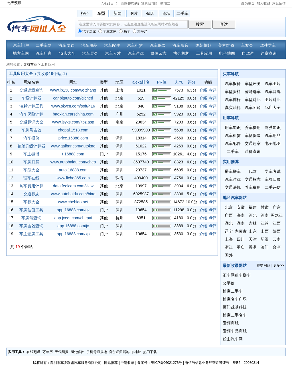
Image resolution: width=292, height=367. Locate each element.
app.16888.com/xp (73, 234)
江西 (277, 223)
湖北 (229, 223)
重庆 (241, 247)
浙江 (229, 247)
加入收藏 (263, 3)
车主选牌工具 (31, 234)
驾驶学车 (268, 45)
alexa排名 (141, 82)
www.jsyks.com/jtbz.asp (73, 122)
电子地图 (227, 53)
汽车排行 (233, 99)
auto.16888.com (73, 170)
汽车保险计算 (31, 114)
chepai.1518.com (73, 130)
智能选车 (253, 91)
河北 (253, 215)
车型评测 (253, 83)
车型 (101, 13)
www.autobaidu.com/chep (73, 162)
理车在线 (31, 178)
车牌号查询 (31, 218)
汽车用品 (89, 45)
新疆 (265, 239)
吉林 (253, 223)
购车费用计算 (31, 186)
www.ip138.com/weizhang (73, 90)
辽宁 (229, 231)
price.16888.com (73, 138)
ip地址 (136, 352)
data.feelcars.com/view (73, 186)
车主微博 (31, 154)
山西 (265, 231)
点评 (212, 90)
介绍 (203, 90)
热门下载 (150, 352)
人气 (179, 82)
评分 (192, 82)
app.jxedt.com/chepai (73, 218)
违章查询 (269, 53)
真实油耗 (233, 107)
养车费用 (253, 127)
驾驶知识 (273, 127)
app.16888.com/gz (73, 210)
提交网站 (263, 265)
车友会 (247, 45)
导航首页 (30, 64)
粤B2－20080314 (246, 363)
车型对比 (253, 99)
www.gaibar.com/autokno (73, 146)
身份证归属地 (119, 352)
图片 (134, 13)
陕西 (277, 231)
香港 (253, 247)
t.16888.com (73, 154)
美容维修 (226, 45)
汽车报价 (31, 138)
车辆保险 (253, 135)
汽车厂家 (44, 53)
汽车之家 (87, 31)
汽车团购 (66, 45)
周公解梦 (77, 352)
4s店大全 (273, 107)
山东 (253, 231)
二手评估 (273, 187)
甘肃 (265, 207)
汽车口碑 (273, 91)
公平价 (229, 283)
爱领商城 (231, 323)
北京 (229, 207)
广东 (277, 207)
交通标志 (31, 194)
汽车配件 (112, 45)
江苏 (265, 223)
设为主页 (248, 3)
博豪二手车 (233, 291)
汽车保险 (158, 45)
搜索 (200, 24)
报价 (85, 13)
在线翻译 (33, 352)
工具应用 (204, 53)
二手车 (182, 13)
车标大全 (31, 202)
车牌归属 (31, 162)
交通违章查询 (31, 90)
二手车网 (44, 45)
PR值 (161, 82)
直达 (224, 24)
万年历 (47, 352)
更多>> (278, 265)
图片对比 (273, 99)
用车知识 (233, 127)
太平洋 (140, 31)
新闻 (117, 13)
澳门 (265, 247)
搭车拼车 (233, 171)
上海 (229, 239)
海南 (241, 215)
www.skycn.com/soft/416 (73, 106)
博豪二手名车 (235, 315)
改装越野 (203, 45)
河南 (265, 215)
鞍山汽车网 (233, 339)
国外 (229, 255)
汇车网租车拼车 (237, 275)
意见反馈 (279, 3)
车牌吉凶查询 (31, 226)
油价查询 (253, 151)
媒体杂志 (159, 53)
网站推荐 (111, 363)
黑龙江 (277, 215)
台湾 (277, 247)
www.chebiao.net (73, 202)
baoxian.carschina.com (73, 114)
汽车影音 (180, 45)
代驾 (253, 171)
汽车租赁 (135, 45)
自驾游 (248, 53)
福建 (253, 207)
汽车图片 (273, 83)
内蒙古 (241, 231)
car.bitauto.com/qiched (73, 98)
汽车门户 (21, 45)
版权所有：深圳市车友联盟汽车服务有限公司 (67, 363)
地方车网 (21, 53)
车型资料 (233, 91)
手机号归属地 (96, 352)
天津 (253, 239)
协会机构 (181, 53)
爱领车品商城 (235, 331)
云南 (277, 239)
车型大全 (31, 170)
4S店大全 (66, 53)
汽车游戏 (136, 53)
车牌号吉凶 (31, 130)
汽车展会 (90, 53)
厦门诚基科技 (235, 307)
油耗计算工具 (31, 106)
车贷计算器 (31, 98)
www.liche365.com (73, 178)
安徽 (241, 207)
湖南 (241, 223)
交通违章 (253, 143)
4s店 (150, 13)
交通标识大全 (31, 122)
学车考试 (273, 171)
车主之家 (107, 31)
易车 (124, 31)
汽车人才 (113, 53)
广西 (229, 215)
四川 (241, 239)
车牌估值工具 (31, 210)
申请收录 (127, 363)
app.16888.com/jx (73, 226)
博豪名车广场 (235, 299)
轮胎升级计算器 (31, 146)
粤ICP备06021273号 (166, 363)
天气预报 (61, 352)
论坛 (166, 13)
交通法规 (233, 187)
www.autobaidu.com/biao (73, 194)
